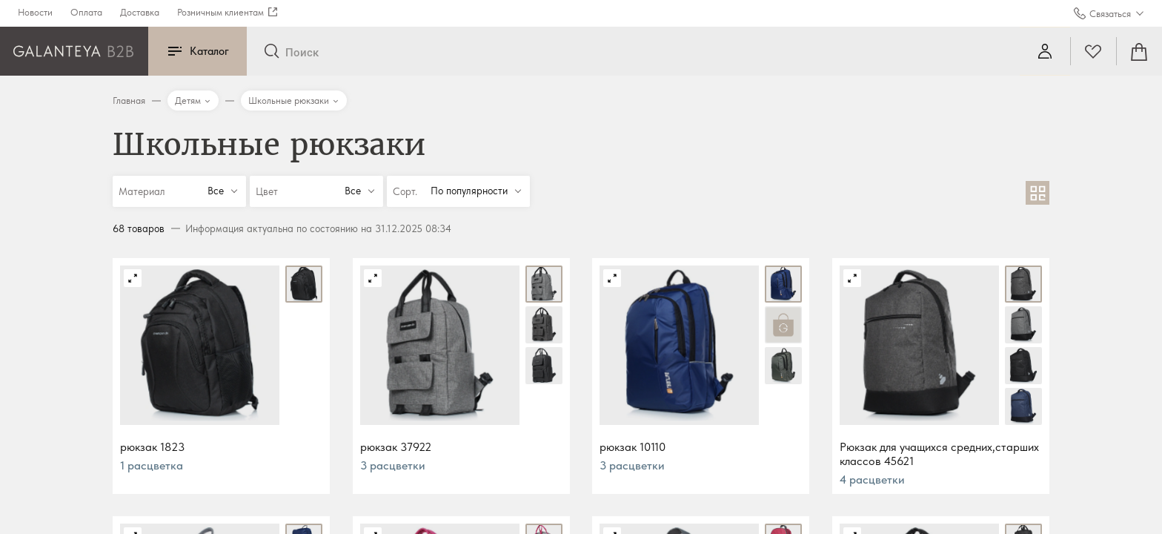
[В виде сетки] (1037, 193)
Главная (129, 100)
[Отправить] (272, 52)
